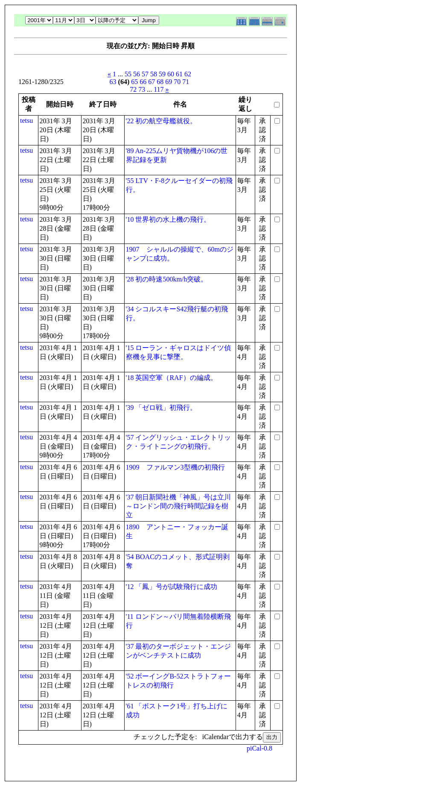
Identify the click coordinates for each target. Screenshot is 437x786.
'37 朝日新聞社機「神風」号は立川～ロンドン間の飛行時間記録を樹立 (178, 506)
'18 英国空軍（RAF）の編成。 (171, 377)
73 (141, 89)
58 (153, 74)
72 (133, 89)
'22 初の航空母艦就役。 (161, 121)
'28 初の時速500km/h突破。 (167, 279)
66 (143, 81)
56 (136, 74)
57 (145, 74)
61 (179, 74)
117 (158, 89)
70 (177, 81)
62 (187, 74)
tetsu (26, 120)
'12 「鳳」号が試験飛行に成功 (172, 586)
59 (162, 74)
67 (151, 81)
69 (168, 81)
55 (128, 74)
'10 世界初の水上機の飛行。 (168, 219)
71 (185, 81)
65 (134, 81)
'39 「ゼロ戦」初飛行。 (161, 407)
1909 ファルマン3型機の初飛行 (175, 467)
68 (160, 81)
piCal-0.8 (259, 748)
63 (113, 81)
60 (170, 74)
